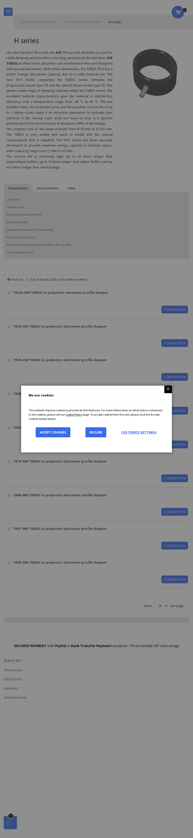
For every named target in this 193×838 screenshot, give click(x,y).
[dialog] (96, 419)
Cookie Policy (74, 414)
